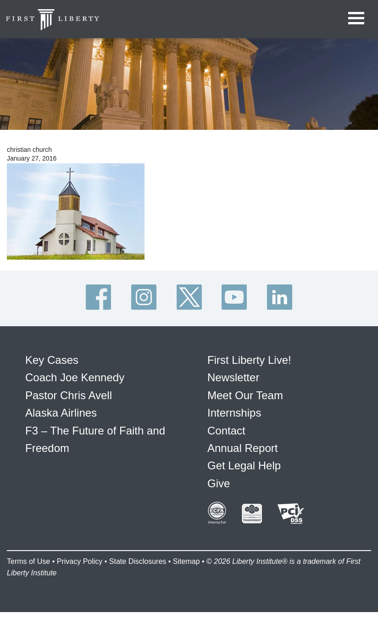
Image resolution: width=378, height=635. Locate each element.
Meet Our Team (245, 395)
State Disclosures (138, 561)
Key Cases (51, 360)
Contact (226, 430)
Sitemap (186, 561)
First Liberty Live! (249, 360)
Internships (234, 413)
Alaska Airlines (61, 413)
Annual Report (242, 448)
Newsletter (233, 377)
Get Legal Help (244, 465)
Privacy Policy (80, 561)
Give (218, 483)
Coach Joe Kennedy (74, 377)
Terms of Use (28, 561)
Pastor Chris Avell (68, 395)
